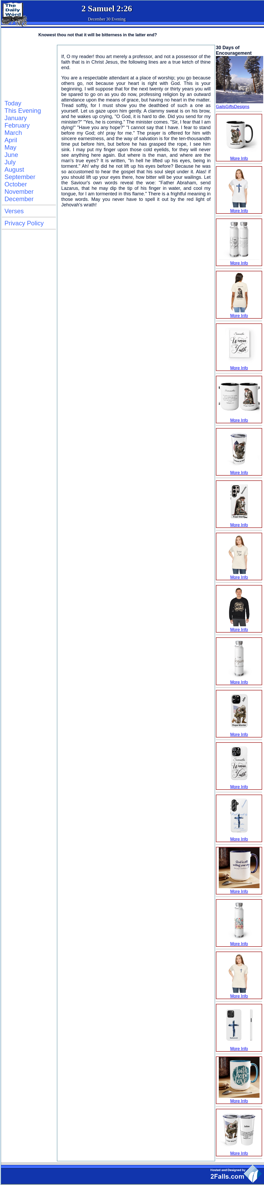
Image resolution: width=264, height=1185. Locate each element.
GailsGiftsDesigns (232, 106)
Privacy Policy (24, 223)
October (15, 184)
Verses (14, 211)
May (10, 147)
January (15, 117)
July (10, 162)
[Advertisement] (28, 71)
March (13, 132)
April (10, 140)
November (19, 191)
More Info (239, 156)
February (17, 125)
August (14, 169)
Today (12, 103)
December (19, 198)
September (19, 176)
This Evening (22, 110)
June (11, 154)
